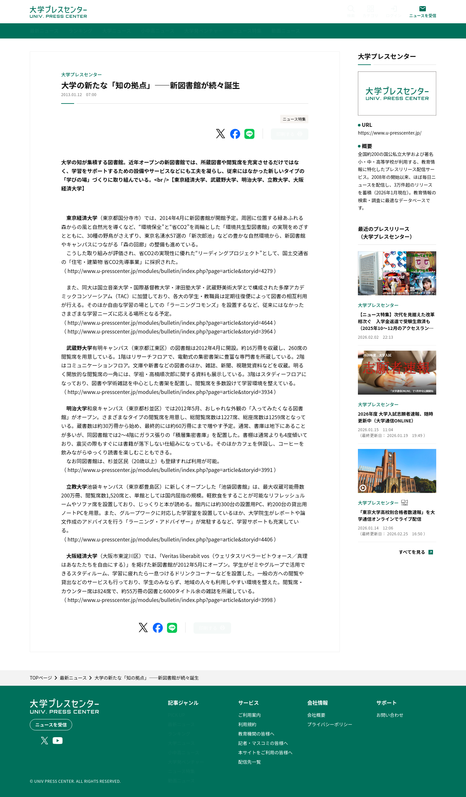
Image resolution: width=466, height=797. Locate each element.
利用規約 (247, 724)
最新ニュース (181, 724)
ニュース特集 (294, 119)
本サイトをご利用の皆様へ (265, 752)
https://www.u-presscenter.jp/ (389, 132)
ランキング (179, 733)
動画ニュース (181, 780)
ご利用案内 (249, 715)
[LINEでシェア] (249, 134)
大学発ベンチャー (186, 762)
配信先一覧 (249, 762)
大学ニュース (181, 743)
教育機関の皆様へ (256, 733)
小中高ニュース (183, 752)
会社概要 (316, 715)
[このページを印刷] (289, 134)
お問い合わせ (390, 715)
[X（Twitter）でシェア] (221, 134)
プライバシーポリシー (329, 724)
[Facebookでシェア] (235, 134)
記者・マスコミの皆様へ (263, 743)
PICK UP (176, 715)
